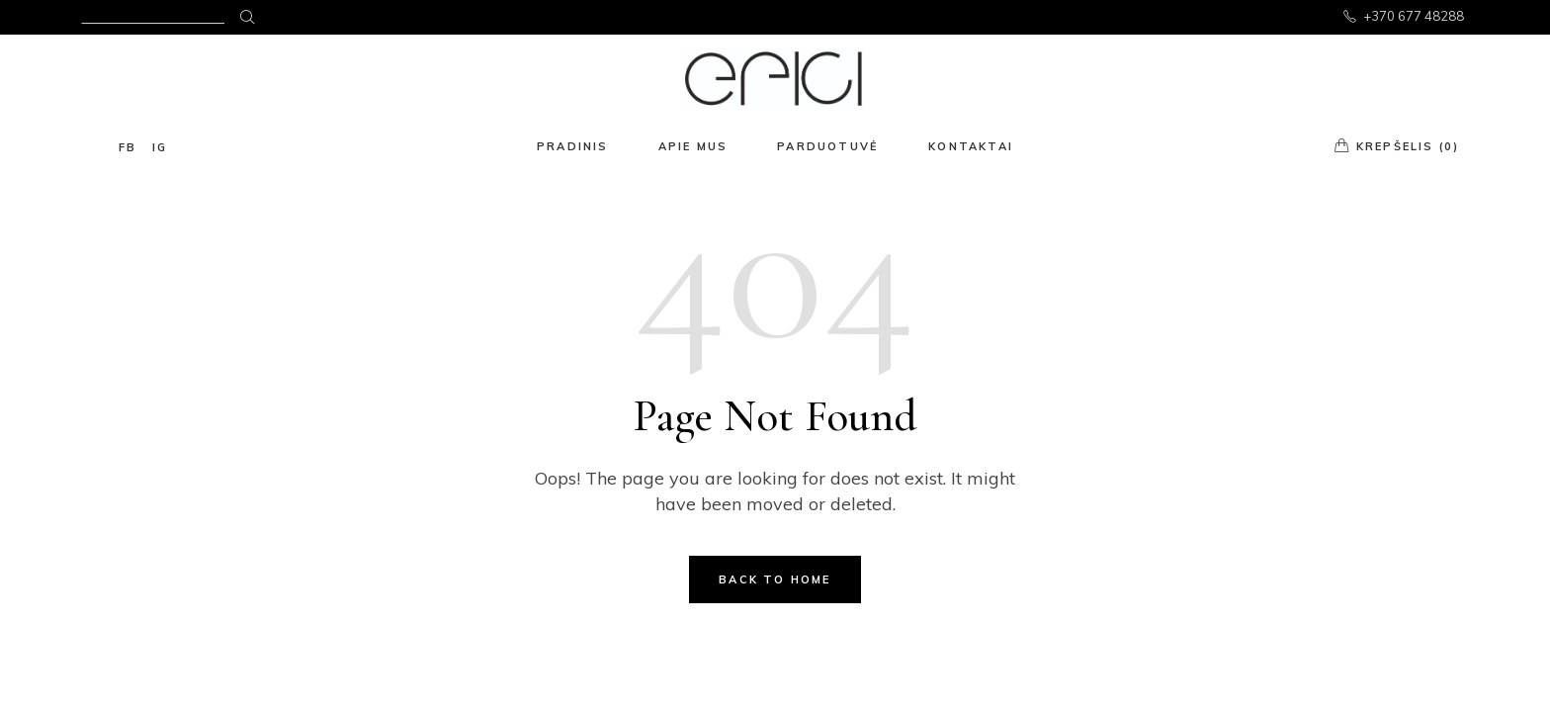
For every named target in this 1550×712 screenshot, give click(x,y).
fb (127, 147)
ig (159, 147)
